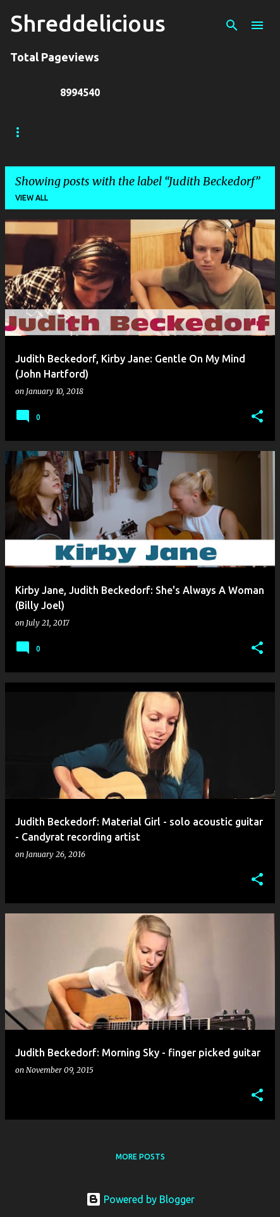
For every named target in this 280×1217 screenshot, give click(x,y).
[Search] (232, 25)
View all (31, 198)
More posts (140, 1156)
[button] (257, 417)
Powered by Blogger (140, 1199)
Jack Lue (193, 132)
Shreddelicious (88, 23)
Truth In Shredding (104, 132)
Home (22, 132)
